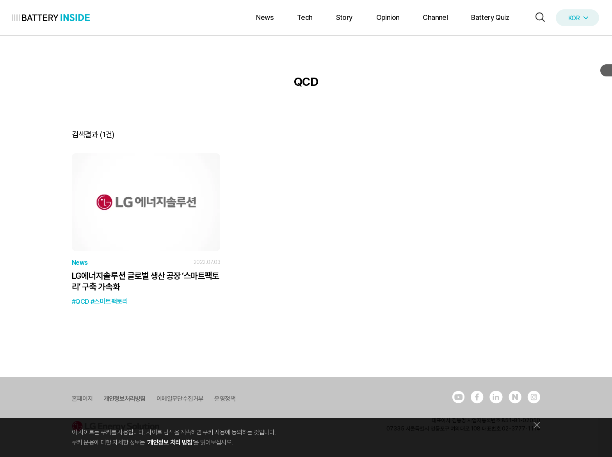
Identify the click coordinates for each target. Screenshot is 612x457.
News (265, 17)
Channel (435, 17)
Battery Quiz (490, 17)
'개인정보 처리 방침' (170, 442)
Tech (305, 17)
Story (344, 17)
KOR (578, 18)
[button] (538, 17)
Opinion (388, 17)
